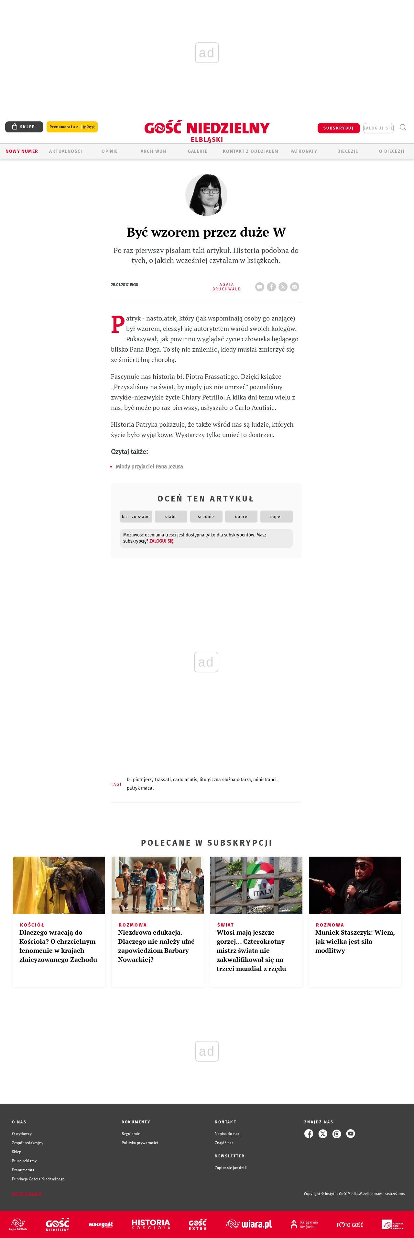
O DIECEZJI (391, 151)
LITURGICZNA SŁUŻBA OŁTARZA (225, 779)
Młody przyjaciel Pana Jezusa (149, 467)
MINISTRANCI (265, 779)
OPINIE (110, 151)
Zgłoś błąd (27, 1194)
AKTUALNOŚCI (65, 151)
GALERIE (198, 151)
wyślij (296, 284)
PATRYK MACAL (140, 788)
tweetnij (284, 284)
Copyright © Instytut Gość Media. (331, 1194)
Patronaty (304, 151)
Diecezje (347, 151)
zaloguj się (378, 128)
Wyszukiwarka (403, 127)
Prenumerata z (72, 127)
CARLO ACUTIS (185, 779)
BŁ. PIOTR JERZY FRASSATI (149, 779)
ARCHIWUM (154, 151)
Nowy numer (21, 151)
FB (272, 284)
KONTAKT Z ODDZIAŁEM (251, 151)
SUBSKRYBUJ (338, 128)
